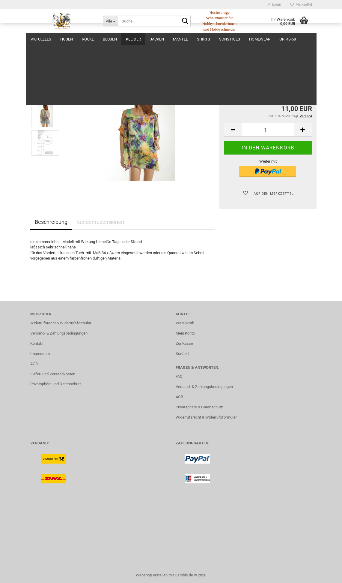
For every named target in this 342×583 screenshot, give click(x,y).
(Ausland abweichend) (281, 92)
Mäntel (180, 39)
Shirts (203, 39)
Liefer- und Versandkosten (52, 374)
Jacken (157, 39)
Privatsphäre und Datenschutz (55, 384)
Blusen (110, 39)
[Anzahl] (268, 130)
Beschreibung (51, 222)
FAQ (179, 376)
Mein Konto (185, 333)
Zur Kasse (184, 343)
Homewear (259, 39)
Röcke (88, 39)
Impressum (40, 353)
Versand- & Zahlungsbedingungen (59, 333)
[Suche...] (110, 21)
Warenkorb (185, 323)
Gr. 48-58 (287, 39)
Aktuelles (41, 39)
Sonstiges (229, 39)
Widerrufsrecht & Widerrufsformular (60, 323)
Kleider (133, 39)
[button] (233, 130)
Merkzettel (301, 4)
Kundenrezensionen (100, 222)
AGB (34, 364)
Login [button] (274, 4)
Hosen (66, 39)
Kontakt (36, 343)
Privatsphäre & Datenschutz (199, 407)
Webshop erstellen (152, 575)
